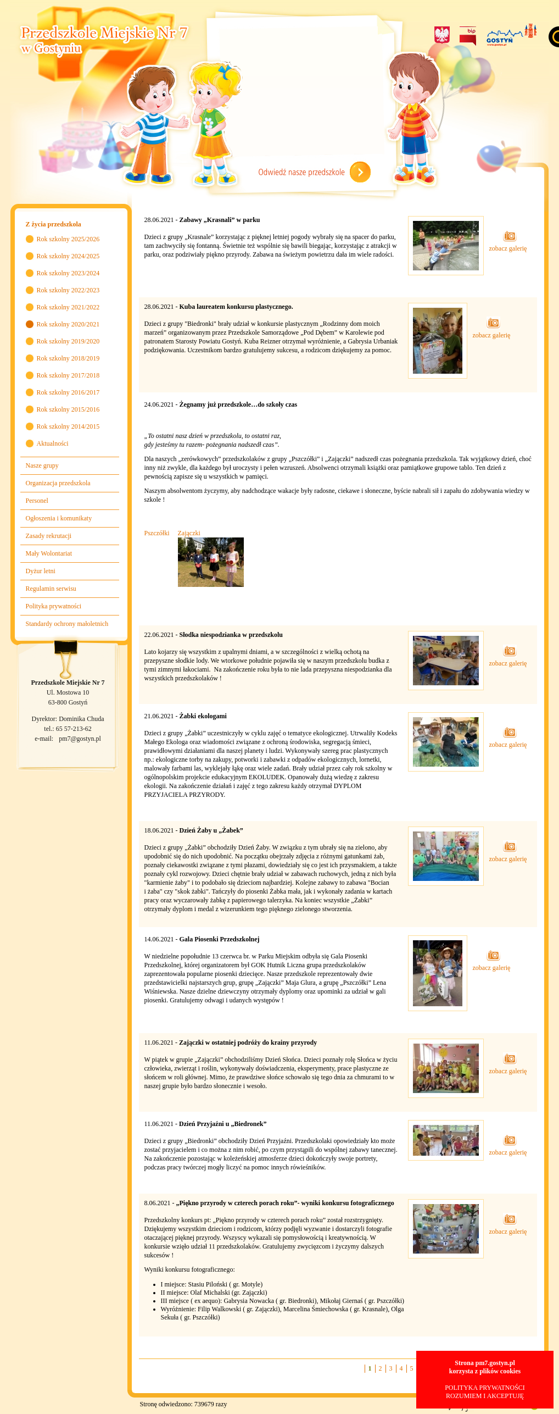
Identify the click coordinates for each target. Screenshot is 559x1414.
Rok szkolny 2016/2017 (68, 392)
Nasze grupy (42, 465)
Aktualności (53, 443)
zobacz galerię (508, 244)
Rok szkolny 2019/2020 (68, 341)
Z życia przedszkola (53, 224)
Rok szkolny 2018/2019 (68, 358)
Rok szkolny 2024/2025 (68, 256)
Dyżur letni (40, 571)
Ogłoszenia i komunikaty (59, 518)
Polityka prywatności (54, 606)
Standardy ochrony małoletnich (67, 624)
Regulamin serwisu (51, 588)
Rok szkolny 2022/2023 (68, 290)
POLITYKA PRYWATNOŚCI (485, 1387)
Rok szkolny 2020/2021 (68, 324)
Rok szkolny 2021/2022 (68, 307)
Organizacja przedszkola (58, 483)
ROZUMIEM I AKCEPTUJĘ (485, 1396)
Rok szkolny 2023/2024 (68, 273)
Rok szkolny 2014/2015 (68, 426)
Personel (37, 500)
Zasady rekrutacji (49, 536)
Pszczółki (157, 533)
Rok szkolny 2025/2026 (68, 239)
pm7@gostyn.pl (80, 738)
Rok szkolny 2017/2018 (68, 375)
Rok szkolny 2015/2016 (68, 409)
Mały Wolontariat (49, 553)
